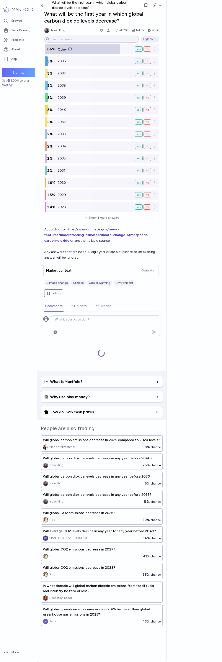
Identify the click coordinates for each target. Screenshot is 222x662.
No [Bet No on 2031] (147, 170)
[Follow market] (146, 5)
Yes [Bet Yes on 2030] (138, 182)
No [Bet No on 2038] (147, 85)
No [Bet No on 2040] (147, 109)
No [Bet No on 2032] (147, 121)
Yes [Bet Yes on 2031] (138, 170)
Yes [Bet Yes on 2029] (138, 194)
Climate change (57, 283)
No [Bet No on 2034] (147, 146)
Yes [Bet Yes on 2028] (138, 207)
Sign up (18, 72)
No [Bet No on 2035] (147, 158)
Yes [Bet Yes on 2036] (138, 61)
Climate (78, 283)
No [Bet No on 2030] (147, 182)
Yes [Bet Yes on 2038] (138, 85)
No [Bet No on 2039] (147, 97)
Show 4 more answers (101, 218)
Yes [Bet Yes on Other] (138, 49)
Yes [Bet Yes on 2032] (138, 121)
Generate (147, 270)
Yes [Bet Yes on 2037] (138, 73)
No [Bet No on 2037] (147, 73)
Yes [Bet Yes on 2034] (138, 146)
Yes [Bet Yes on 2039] (138, 97)
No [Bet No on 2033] (147, 134)
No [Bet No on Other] (147, 49)
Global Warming (99, 283)
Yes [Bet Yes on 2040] (138, 109)
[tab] (54, 306)
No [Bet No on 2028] (147, 207)
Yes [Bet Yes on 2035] (138, 158)
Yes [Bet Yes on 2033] (138, 134)
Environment (125, 283)
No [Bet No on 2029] (147, 194)
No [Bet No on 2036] (147, 61)
